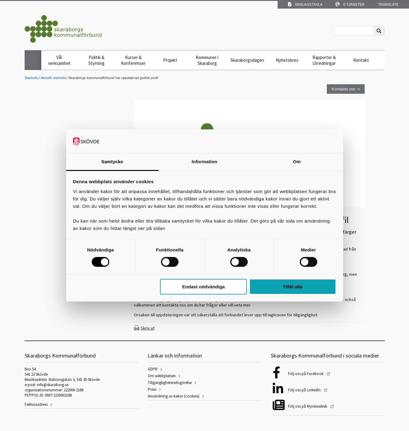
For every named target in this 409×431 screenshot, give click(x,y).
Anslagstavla (305, 4)
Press (152, 389)
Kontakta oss (343, 89)
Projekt (170, 60)
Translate (388, 4)
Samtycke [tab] (112, 161)
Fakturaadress (36, 404)
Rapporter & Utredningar (324, 60)
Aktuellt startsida (53, 78)
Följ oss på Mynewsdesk (308, 406)
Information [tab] (205, 161)
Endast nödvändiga (203, 286)
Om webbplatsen (162, 375)
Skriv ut (147, 328)
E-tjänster (349, 4)
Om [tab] (297, 161)
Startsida (31, 78)
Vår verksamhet (59, 60)
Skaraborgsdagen (247, 60)
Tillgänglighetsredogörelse (170, 382)
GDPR (153, 369)
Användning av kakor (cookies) (173, 396)
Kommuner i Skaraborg (207, 60)
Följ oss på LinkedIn (305, 390)
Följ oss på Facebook (306, 373)
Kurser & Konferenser (133, 60)
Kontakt (361, 60)
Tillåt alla (293, 286)
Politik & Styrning (96, 60)
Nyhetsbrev (287, 60)
